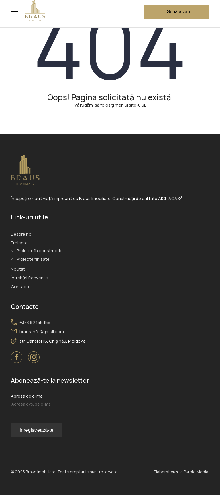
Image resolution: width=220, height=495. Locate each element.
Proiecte (19, 243)
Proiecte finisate (33, 259)
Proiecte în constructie (39, 250)
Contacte (21, 287)
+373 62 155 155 (34, 322)
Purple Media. (196, 471)
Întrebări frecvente (29, 278)
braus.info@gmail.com (41, 332)
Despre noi (21, 234)
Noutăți (18, 269)
